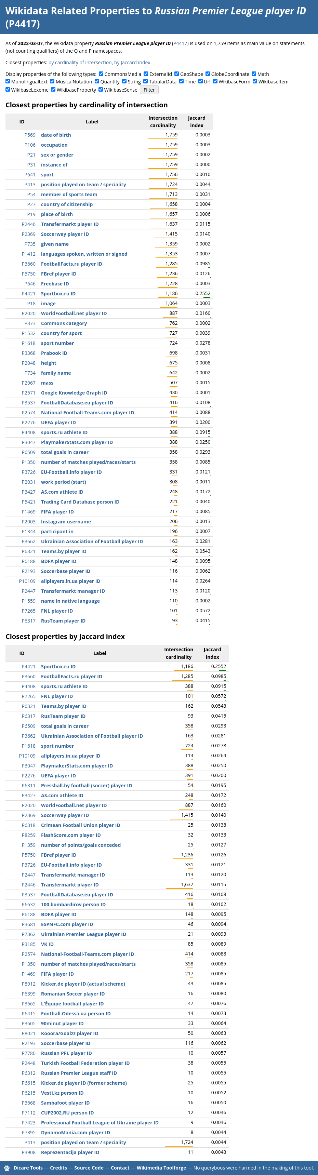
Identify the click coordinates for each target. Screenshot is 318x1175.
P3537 (29, 402)
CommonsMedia (123, 74)
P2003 (29, 521)
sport (47, 174)
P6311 (29, 785)
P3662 (29, 541)
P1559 (29, 601)
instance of (54, 164)
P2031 (29, 482)
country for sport (61, 333)
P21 (31, 154)
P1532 (29, 333)
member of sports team (69, 194)
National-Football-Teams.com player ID (87, 412)
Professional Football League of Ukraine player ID (100, 1122)
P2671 (29, 392)
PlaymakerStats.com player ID (77, 442)
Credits (58, 1167)
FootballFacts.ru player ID (71, 264)
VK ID (47, 944)
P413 (30, 184)
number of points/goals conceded (81, 845)
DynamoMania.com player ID (75, 1132)
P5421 (29, 501)
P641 (30, 174)
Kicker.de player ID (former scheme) (84, 1083)
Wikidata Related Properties (72, 10)
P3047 (29, 442)
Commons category (64, 323)
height (48, 363)
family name (56, 373)
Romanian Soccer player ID (73, 993)
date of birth (56, 135)
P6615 (29, 1083)
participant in (57, 531)
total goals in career (65, 452)
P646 (30, 283)
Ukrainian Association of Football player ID (92, 541)
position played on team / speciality (83, 184)
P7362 (29, 934)
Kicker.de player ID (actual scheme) (83, 983)
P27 (31, 204)
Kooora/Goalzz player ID (69, 1033)
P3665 (29, 1003)
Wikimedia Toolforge (161, 1167)
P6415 (29, 1013)
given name (55, 244)
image (48, 303)
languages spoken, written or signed (84, 254)
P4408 (29, 432)
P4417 (180, 43)
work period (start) (63, 482)
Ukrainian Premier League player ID (83, 934)
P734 (30, 373)
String (134, 81)
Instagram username (66, 521)
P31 (31, 164)
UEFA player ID (58, 422)
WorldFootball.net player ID (74, 313)
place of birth (57, 214)
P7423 (29, 1122)
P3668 (29, 1102)
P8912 (29, 983)
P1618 (29, 343)
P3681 (29, 924)
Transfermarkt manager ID (73, 591)
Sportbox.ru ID (58, 293)
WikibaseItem (274, 81)
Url (207, 81)
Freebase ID (55, 283)
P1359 (29, 845)
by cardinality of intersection (80, 62)
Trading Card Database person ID (80, 501)
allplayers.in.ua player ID (71, 581)
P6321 (29, 551)
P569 (30, 135)
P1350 (29, 462)
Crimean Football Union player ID (80, 825)
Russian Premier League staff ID (79, 1073)
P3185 (29, 944)
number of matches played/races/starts (88, 462)
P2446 (29, 224)
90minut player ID (62, 1023)
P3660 (29, 264)
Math (263, 74)
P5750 (29, 273)
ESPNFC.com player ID (67, 924)
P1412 (29, 254)
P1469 (29, 511)
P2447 (29, 591)
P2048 (29, 363)
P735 (30, 244)
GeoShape (191, 74)
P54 (31, 194)
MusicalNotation (74, 81)
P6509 (29, 452)
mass (47, 382)
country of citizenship (67, 204)
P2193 (29, 571)
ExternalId (160, 74)
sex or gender (57, 154)
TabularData (162, 81)
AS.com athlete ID (62, 492)
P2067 (29, 382)
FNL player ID (57, 610)
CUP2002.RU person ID (67, 1112)
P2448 (29, 1063)
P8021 (29, 1033)
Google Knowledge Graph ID (74, 392)
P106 (30, 145)
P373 (30, 323)
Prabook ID (54, 353)
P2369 (29, 234)
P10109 (27, 581)
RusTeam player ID (63, 620)
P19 (31, 214)
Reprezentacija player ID (70, 1152)
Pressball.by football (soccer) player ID (86, 785)
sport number (57, 343)
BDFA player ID (59, 561)
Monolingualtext (29, 81)
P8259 (29, 835)
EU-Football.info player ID (71, 472)
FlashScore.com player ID (71, 835)
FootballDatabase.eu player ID (77, 402)
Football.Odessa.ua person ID (76, 1013)
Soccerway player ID (65, 234)
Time (190, 81)
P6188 (29, 561)
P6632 (29, 904)
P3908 (29, 1152)
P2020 (29, 313)
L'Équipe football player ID (72, 1003)
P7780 (29, 1053)
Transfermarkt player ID (70, 224)
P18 (31, 303)
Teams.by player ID (64, 551)
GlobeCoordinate (230, 74)
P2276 (29, 422)
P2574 (29, 412)
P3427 (29, 492)
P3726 (29, 472)
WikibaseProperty (76, 89)
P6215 (29, 1093)
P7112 (29, 1112)
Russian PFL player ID (66, 1053)
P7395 (29, 1132)
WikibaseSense (120, 89)
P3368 (29, 353)
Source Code (89, 1167)
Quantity (110, 81)
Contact (120, 1167)
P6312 (29, 1073)
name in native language (70, 601)
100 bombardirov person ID (73, 904)
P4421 (29, 293)
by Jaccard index (132, 62)
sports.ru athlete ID (64, 432)
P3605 (29, 1023)
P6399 (29, 993)
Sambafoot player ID (65, 1102)
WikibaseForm (235, 81)
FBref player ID (59, 273)
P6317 (29, 620)
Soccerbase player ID (65, 571)
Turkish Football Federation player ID (85, 1063)
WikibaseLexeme (30, 89)
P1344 (29, 531)
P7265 (29, 610)
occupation (54, 145)
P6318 (29, 825)
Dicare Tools (28, 1167)
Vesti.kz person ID (62, 1093)
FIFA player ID (57, 511)
